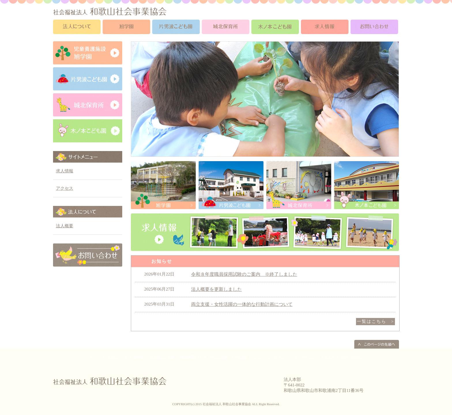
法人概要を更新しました (216, 289)
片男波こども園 (162, 357)
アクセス (64, 188)
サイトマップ (304, 357)
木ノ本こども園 (216, 357)
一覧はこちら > (375, 321)
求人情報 (64, 171)
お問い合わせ (351, 357)
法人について (117, 357)
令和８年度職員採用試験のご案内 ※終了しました (244, 274)
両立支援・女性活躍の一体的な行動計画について (242, 304)
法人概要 (64, 226)
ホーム (95, 357)
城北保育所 (188, 357)
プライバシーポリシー (271, 357)
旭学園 (138, 357)
